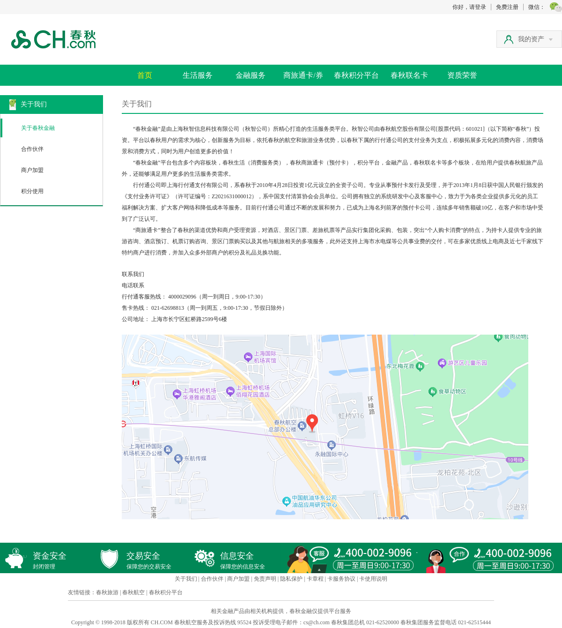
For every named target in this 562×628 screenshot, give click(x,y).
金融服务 (251, 75)
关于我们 (186, 579)
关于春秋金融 (38, 128)
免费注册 (507, 7)
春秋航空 (133, 592)
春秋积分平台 (356, 75)
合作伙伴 (32, 149)
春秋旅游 (107, 592)
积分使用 (32, 191)
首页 (144, 75)
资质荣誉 (462, 75)
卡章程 (315, 579)
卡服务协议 (341, 579)
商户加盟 (32, 170)
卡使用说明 (373, 579)
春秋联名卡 (409, 75)
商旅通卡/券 (303, 75)
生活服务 (198, 75)
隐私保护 (291, 579)
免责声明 (265, 579)
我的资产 (535, 39)
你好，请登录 (469, 7)
